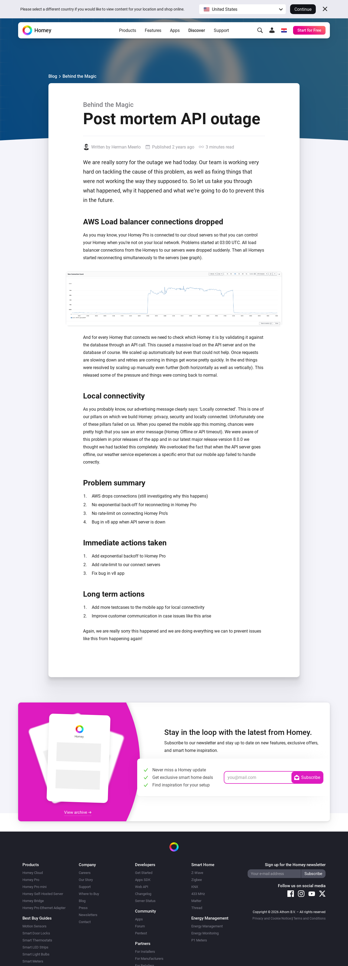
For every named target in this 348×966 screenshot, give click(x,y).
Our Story (86, 880)
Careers (85, 873)
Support (221, 35)
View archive (77, 812)
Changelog (143, 894)
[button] (242, 9)
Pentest (141, 933)
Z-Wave (197, 873)
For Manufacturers (149, 959)
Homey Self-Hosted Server (42, 894)
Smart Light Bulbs (36, 954)
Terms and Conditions (309, 918)
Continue (302, 9)
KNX (194, 887)
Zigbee (196, 880)
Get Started (143, 873)
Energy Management (207, 926)
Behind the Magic (79, 76)
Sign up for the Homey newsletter (295, 864)
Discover (196, 35)
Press (83, 908)
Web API (141, 887)
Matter (196, 901)
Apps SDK (142, 880)
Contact (85, 922)
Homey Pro (30, 880)
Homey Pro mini (34, 887)
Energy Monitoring (205, 933)
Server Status (145, 901)
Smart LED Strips (35, 947)
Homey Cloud (32, 873)
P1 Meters (199, 940)
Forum (140, 926)
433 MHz (198, 894)
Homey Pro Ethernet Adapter (43, 908)
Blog (52, 76)
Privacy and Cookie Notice (271, 918)
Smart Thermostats (37, 940)
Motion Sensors (34, 926)
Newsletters (88, 915)
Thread (196, 908)
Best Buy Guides (37, 918)
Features (153, 35)
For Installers (145, 952)
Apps (175, 35)
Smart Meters (32, 961)
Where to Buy (89, 894)
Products (127, 35)
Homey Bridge (33, 901)
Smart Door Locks (36, 933)
